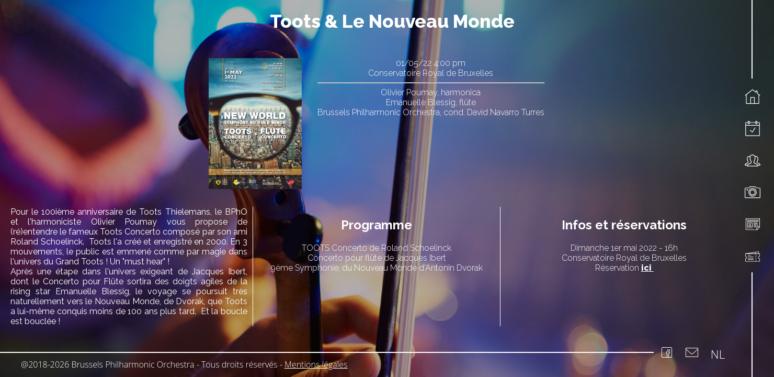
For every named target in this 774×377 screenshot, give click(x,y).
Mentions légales (316, 364)
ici (647, 268)
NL (718, 354)
